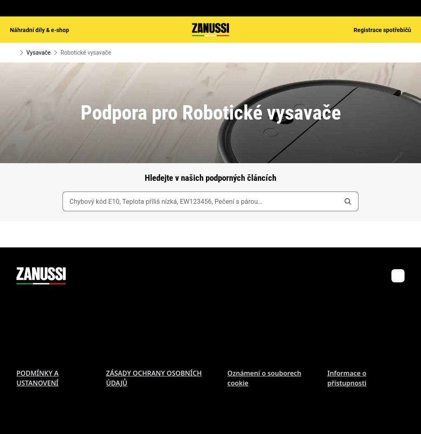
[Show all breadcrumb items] (13, 52)
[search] (348, 201)
